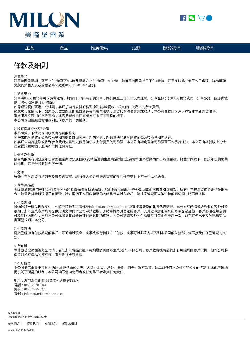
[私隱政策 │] (52, 323)
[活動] (136, 48)
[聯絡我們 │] (34, 323)
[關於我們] (172, 48)
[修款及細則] (69, 323)
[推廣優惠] (99, 48)
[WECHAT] (192, 18)
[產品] (64, 48)
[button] (204, 18)
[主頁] (30, 48)
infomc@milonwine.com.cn (109, 207)
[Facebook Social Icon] (183, 18)
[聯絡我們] (205, 48)
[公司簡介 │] (15, 323)
